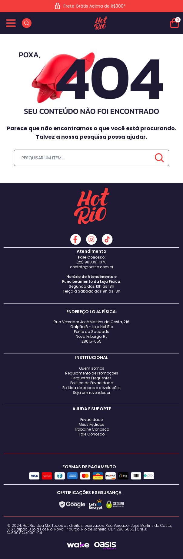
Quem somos (91, 368)
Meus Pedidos (91, 424)
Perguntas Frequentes (91, 378)
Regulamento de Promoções (91, 373)
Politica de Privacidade (91, 382)
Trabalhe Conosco (91, 429)
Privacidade (91, 419)
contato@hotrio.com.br (91, 266)
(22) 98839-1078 (91, 262)
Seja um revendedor (91, 392)
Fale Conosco (92, 434)
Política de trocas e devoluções (91, 387)
